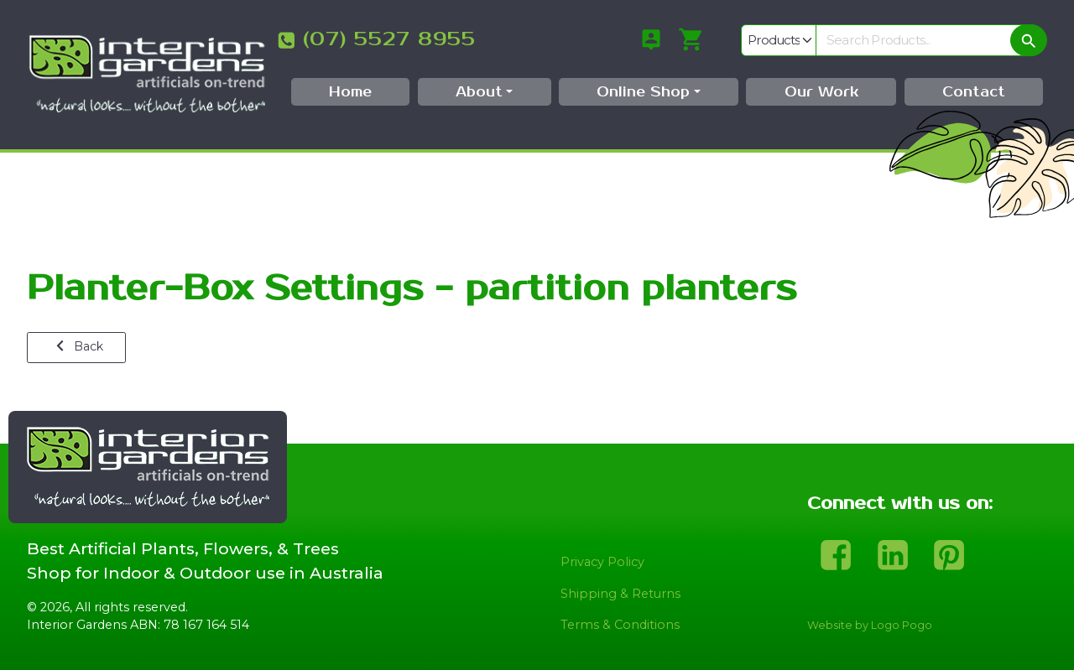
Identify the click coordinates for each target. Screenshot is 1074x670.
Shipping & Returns (620, 593)
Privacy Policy (602, 561)
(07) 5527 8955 (389, 39)
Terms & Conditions (620, 624)
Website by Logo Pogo (869, 625)
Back (77, 346)
